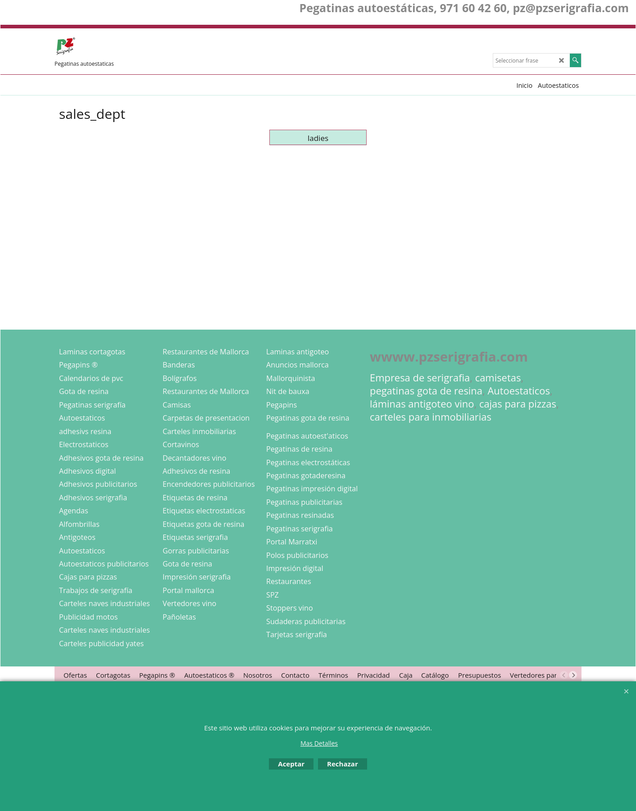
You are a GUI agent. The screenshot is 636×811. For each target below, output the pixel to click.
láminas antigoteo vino (422, 403)
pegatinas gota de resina (426, 390)
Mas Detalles (319, 743)
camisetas (498, 377)
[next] (573, 675)
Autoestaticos (518, 390)
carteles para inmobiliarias (430, 416)
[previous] (564, 675)
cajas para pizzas (517, 403)
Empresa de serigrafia (420, 377)
